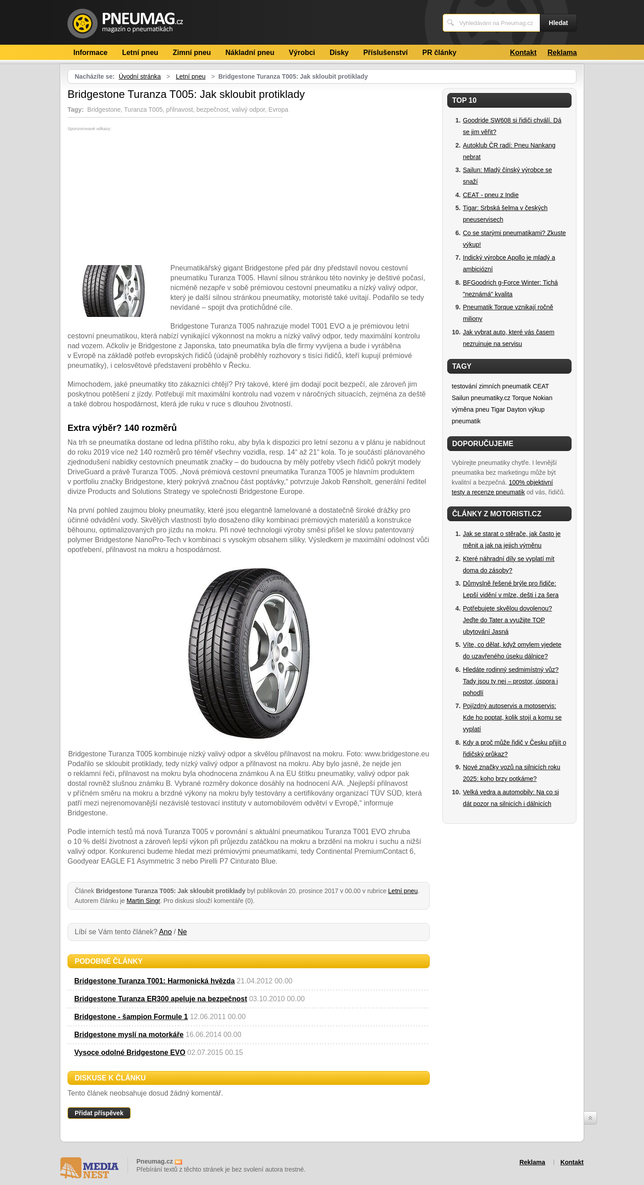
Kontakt (523, 52)
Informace (90, 52)
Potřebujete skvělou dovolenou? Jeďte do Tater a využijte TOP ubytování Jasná (507, 620)
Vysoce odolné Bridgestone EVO (129, 1052)
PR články (439, 52)
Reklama (562, 52)
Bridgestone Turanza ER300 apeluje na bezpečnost (160, 999)
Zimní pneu (192, 52)
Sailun (460, 397)
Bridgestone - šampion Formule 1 (131, 1017)
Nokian (543, 397)
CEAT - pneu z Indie (491, 194)
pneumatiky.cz (490, 397)
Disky (339, 52)
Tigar (498, 409)
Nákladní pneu (249, 52)
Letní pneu (140, 52)
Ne (182, 932)
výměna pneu (470, 409)
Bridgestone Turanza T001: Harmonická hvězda (154, 981)
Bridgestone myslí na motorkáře (129, 1034)
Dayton (516, 409)
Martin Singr (143, 900)
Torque (521, 397)
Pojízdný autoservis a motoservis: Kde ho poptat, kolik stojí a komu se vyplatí (512, 717)
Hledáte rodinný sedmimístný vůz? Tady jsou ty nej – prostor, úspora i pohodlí (511, 681)
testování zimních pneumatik (491, 386)
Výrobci (302, 52)
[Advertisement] (143, 198)
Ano (165, 932)
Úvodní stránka (140, 76)
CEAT (541, 386)
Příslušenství (385, 52)
